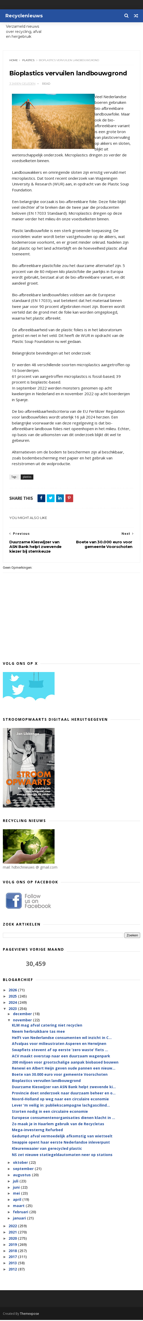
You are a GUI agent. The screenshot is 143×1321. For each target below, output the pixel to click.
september (24, 1169)
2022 (13, 1227)
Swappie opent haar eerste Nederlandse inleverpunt (61, 1143)
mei (17, 1194)
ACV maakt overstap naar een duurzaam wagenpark (61, 1057)
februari (21, 1212)
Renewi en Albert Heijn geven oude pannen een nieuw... (63, 1069)
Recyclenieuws (24, 16)
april (17, 1200)
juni (17, 1188)
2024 (13, 1003)
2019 (13, 1245)
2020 (13, 1239)
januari (20, 1219)
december (23, 1014)
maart (19, 1206)
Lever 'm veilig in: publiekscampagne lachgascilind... (61, 1106)
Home (14, 61)
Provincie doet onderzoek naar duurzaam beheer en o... (64, 1094)
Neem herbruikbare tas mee (38, 1032)
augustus (22, 1176)
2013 (13, 1264)
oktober (21, 1163)
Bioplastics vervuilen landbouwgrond (46, 1081)
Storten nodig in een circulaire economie (50, 1112)
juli (16, 1182)
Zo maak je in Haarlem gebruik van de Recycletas (58, 1124)
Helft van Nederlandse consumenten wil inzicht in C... (62, 1038)
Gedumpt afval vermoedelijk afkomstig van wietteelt (62, 1137)
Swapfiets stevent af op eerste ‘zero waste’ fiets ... (60, 1051)
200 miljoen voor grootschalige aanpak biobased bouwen (65, 1063)
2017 (13, 1257)
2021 (13, 1233)
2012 (13, 1270)
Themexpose (29, 1314)
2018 (13, 1251)
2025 (13, 997)
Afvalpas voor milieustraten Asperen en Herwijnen (59, 1044)
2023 (13, 1009)
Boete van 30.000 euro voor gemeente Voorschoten (60, 1075)
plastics (28, 61)
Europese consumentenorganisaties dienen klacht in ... (63, 1118)
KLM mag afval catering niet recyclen (47, 1026)
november (23, 1021)
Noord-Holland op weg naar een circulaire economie (60, 1100)
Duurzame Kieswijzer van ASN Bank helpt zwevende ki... (64, 1087)
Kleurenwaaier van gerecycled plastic (47, 1149)
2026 (13, 991)
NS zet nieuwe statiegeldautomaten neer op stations (62, 1155)
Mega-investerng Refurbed (37, 1131)
